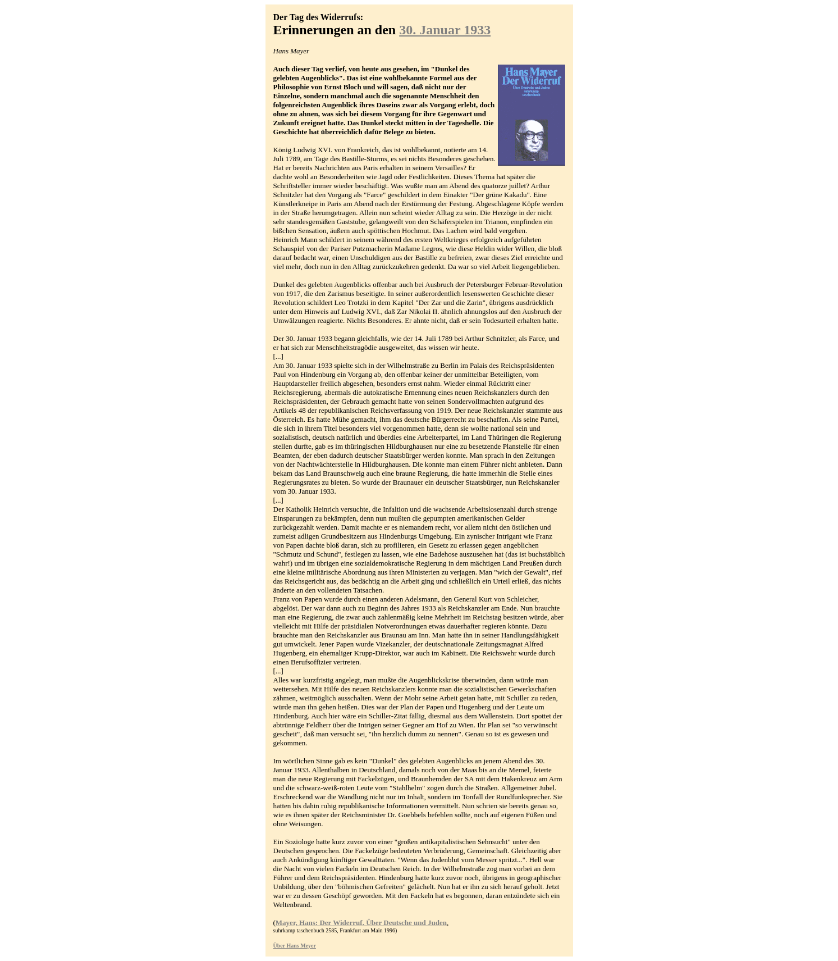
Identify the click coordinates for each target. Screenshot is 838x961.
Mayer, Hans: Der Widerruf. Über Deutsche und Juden (361, 922)
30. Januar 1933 (445, 29)
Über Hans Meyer (294, 945)
